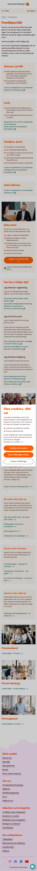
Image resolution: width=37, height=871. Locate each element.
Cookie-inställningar (18, 461)
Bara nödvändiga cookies (18, 455)
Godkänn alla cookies (18, 448)
